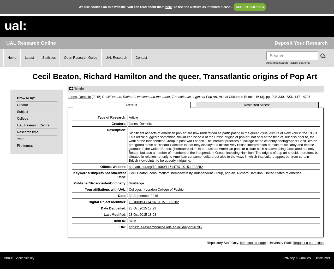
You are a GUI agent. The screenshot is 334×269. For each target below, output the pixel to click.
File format (25, 146)
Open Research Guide (80, 58)
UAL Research (116, 58)
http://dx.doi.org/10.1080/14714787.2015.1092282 (166, 167)
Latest (29, 58)
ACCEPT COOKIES (250, 7)
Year (20, 139)
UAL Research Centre (33, 125)
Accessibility (25, 258)
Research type (28, 132)
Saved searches (300, 62)
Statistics (49, 58)
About (8, 258)
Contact (141, 58)
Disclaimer (322, 258)
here (168, 7)
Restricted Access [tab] (257, 105)
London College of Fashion (166, 189)
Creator (22, 105)
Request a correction (308, 243)
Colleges (135, 189)
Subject (22, 112)
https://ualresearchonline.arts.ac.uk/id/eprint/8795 (165, 227)
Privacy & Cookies (297, 258)
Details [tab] (131, 105)
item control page (253, 243)
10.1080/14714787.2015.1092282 (154, 202)
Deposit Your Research (301, 43)
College (22, 118)
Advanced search (277, 62)
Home (12, 58)
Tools (76, 89)
